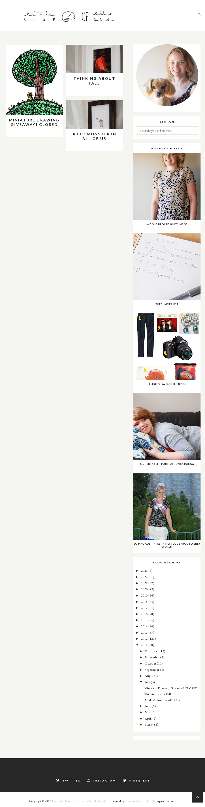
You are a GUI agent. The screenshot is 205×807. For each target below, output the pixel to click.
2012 (145, 638)
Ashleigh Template (97, 801)
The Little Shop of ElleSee (67, 801)
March (149, 724)
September (152, 669)
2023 (145, 570)
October (151, 663)
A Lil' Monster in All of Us (94, 136)
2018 (145, 601)
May (148, 712)
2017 (145, 607)
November (152, 657)
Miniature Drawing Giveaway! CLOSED (34, 122)
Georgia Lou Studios (138, 801)
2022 (145, 577)
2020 (145, 589)
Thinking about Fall (94, 80)
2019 (145, 595)
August (150, 675)
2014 (145, 626)
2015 (145, 620)
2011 (145, 645)
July (148, 682)
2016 (145, 614)
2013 (145, 632)
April (148, 718)
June (148, 706)
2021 (145, 583)
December (152, 651)
